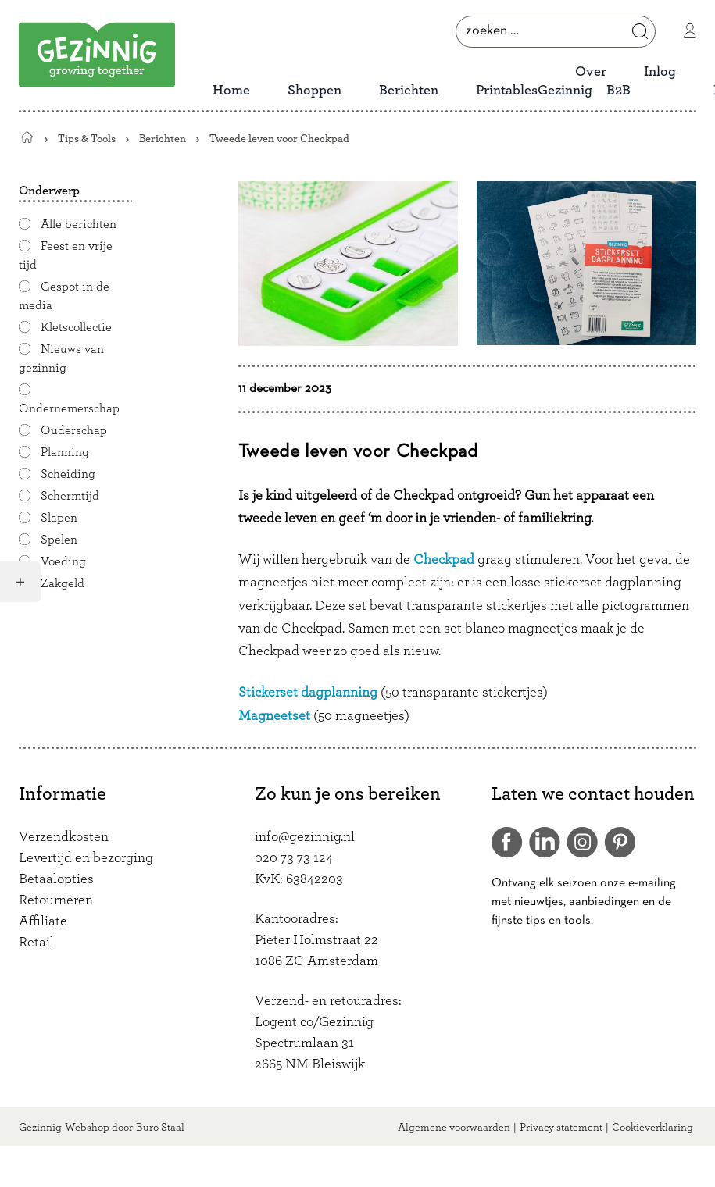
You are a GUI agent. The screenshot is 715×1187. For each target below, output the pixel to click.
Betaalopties (56, 879)
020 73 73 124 (294, 858)
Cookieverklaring (652, 1127)
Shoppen (314, 91)
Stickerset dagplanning (307, 693)
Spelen (59, 539)
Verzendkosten (64, 837)
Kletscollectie (76, 327)
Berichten (408, 91)
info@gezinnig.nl (305, 837)
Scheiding (68, 474)
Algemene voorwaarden (454, 1127)
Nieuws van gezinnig (61, 358)
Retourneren (56, 900)
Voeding (63, 561)
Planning (65, 452)
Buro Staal (160, 1127)
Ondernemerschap (69, 408)
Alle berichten (78, 224)
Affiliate (43, 921)
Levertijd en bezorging (86, 858)
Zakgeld (62, 583)
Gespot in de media (64, 296)
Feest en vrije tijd (66, 255)
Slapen (59, 518)
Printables (507, 91)
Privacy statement (561, 1127)
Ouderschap (74, 430)
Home (231, 91)
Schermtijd (70, 496)
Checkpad (443, 560)
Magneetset (274, 716)
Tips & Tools (87, 139)
